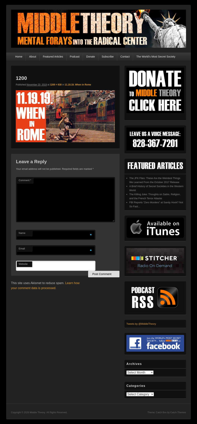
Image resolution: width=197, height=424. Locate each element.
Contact (125, 56)
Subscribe (108, 56)
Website (23, 264)
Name (22, 233)
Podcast (75, 56)
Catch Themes (178, 412)
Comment (25, 180)
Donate (90, 56)
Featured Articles (53, 56)
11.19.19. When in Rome (78, 84)
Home (18, 56)
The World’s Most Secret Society (155, 56)
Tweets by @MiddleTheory (141, 323)
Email (22, 248)
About (32, 56)
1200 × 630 (56, 84)
